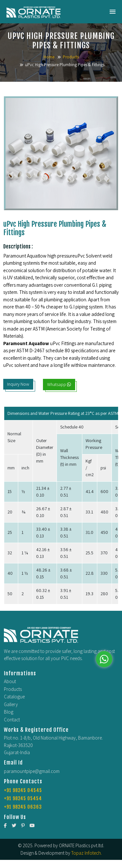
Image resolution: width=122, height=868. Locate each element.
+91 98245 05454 (23, 798)
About (10, 681)
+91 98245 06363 (23, 807)
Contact (12, 720)
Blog (8, 712)
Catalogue (14, 696)
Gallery (11, 704)
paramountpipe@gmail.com (32, 771)
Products (71, 57)
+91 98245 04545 (23, 790)
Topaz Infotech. (86, 853)
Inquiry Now (18, 384)
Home (49, 57)
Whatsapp (59, 384)
